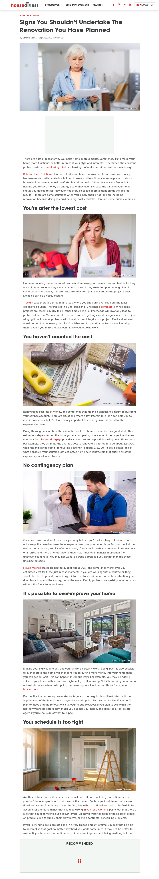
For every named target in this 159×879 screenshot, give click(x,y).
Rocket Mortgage (50, 439)
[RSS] (130, 5)
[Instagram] (119, 5)
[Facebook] (113, 5)
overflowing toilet (55, 167)
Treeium (28, 303)
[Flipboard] (124, 5)
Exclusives (52, 5)
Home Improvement (76, 5)
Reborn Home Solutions (37, 174)
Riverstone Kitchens (96, 810)
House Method (32, 568)
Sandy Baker (29, 37)
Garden (98, 5)
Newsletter (145, 4)
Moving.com (30, 689)
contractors (108, 307)
